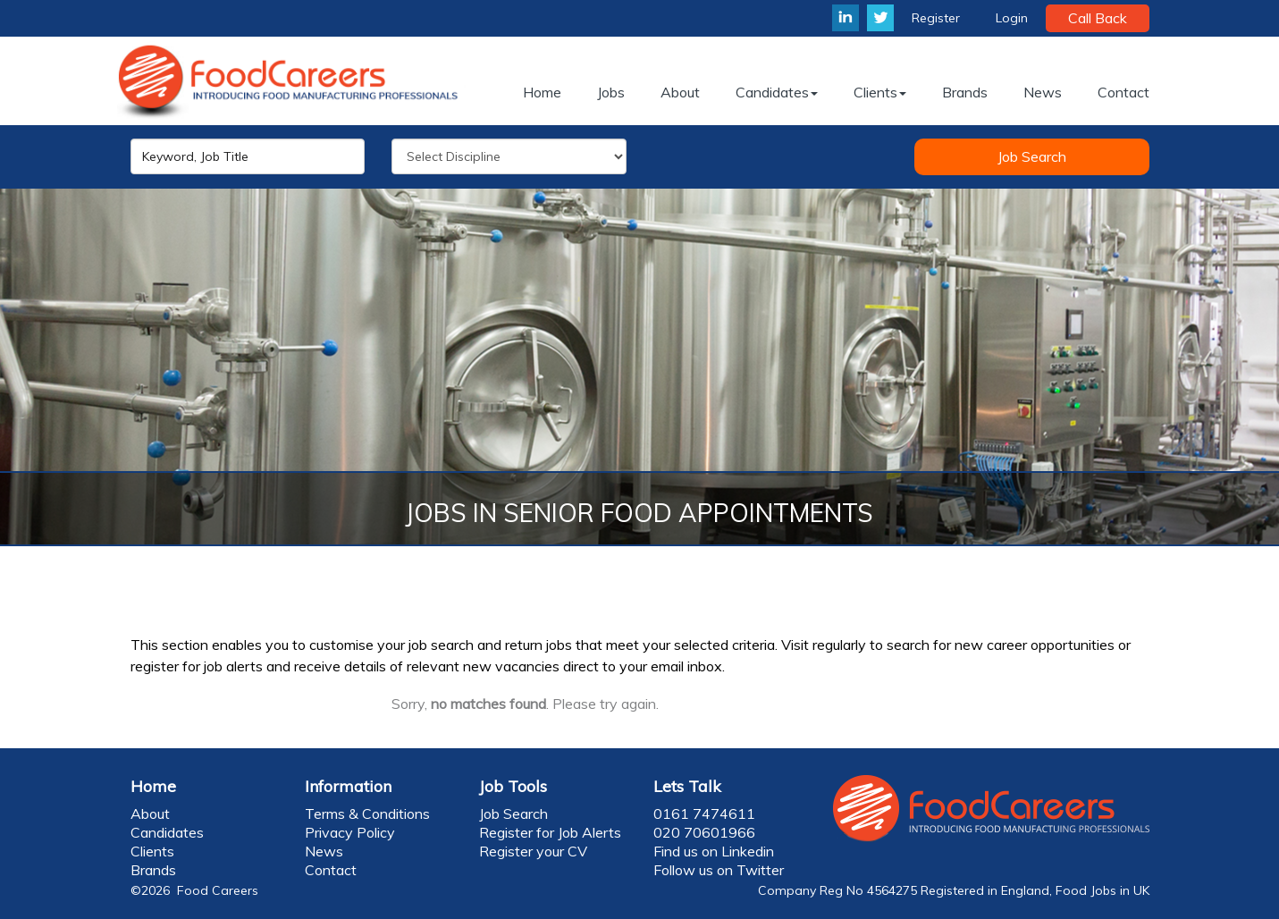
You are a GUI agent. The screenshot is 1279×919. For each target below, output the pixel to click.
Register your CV (533, 851)
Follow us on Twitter (718, 870)
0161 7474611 (704, 813)
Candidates (167, 832)
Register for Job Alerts (550, 832)
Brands (153, 870)
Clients (152, 851)
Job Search (1031, 156)
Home (153, 786)
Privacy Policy (350, 832)
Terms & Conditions (367, 813)
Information (348, 786)
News (324, 851)
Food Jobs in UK (1102, 890)
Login (1012, 18)
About (150, 813)
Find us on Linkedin (713, 851)
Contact (331, 870)
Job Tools (513, 786)
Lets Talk (687, 786)
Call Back (1097, 18)
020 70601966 (704, 832)
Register (936, 18)
